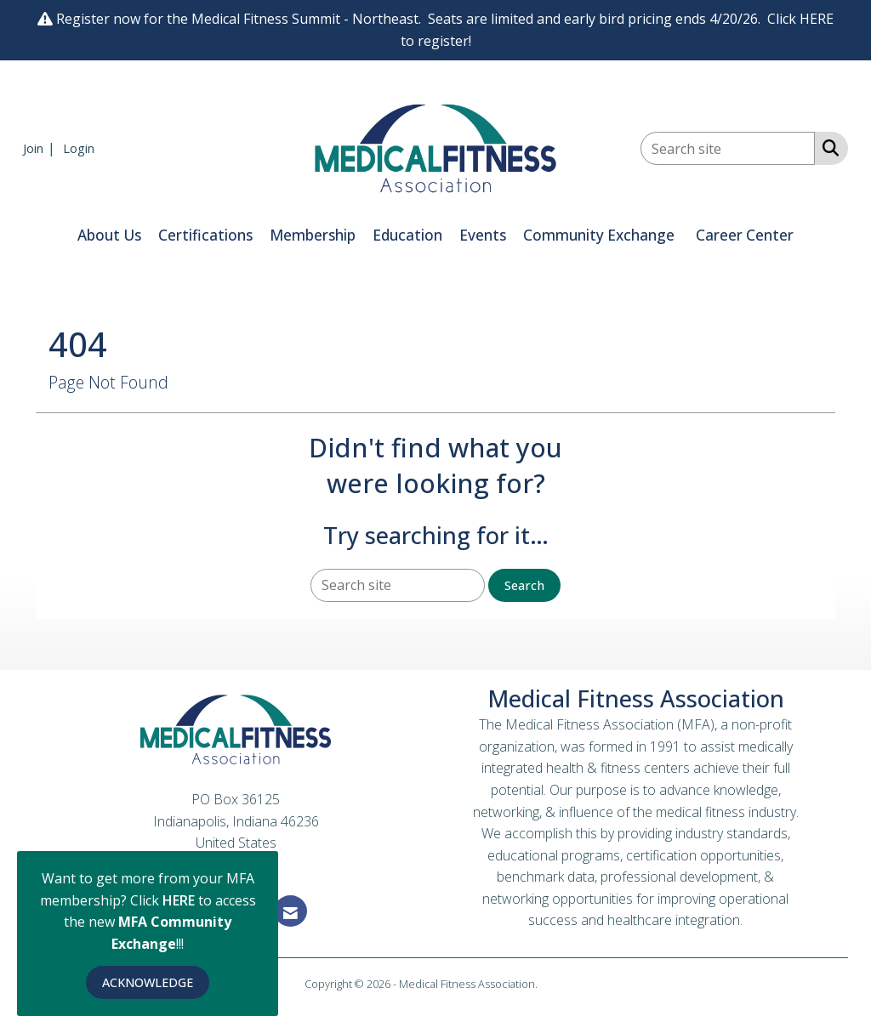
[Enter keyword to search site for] (727, 148)
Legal (553, 983)
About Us (109, 235)
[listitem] (41, 148)
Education (407, 235)
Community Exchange (599, 235)
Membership (313, 235)
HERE (180, 900)
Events (482, 235)
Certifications (205, 235)
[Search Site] (827, 147)
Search (524, 585)
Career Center (745, 235)
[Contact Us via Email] (290, 911)
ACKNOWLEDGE (147, 982)
